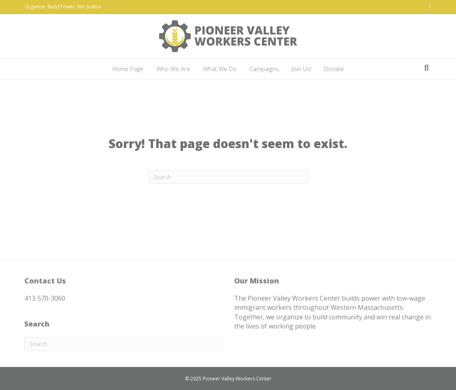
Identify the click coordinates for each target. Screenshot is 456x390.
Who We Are (173, 69)
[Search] (426, 68)
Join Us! (301, 69)
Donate (334, 69)
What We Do (220, 69)
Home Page (127, 69)
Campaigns (264, 69)
